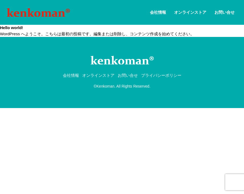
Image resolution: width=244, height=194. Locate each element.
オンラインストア (190, 12)
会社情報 (158, 12)
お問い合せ (224, 12)
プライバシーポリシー (161, 75)
